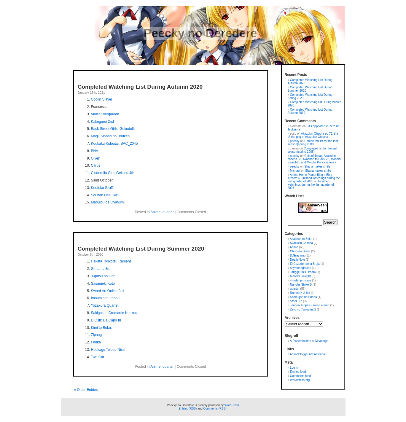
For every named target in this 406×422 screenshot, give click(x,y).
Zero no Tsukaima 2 (303, 309)
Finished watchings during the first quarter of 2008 (311, 184)
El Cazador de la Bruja (305, 263)
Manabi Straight (300, 276)
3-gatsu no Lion (103, 276)
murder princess (300, 280)
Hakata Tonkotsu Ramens (111, 261)
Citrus (95, 165)
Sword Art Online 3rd (107, 291)
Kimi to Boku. (101, 328)
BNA (94, 151)
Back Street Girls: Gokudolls (113, 129)
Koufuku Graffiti (103, 188)
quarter (168, 212)
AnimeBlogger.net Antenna (307, 354)
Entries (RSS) (188, 408)
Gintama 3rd (101, 269)
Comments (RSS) (215, 408)
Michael (295, 170)
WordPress (232, 405)
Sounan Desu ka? (105, 195)
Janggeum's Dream (303, 272)
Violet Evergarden (105, 114)
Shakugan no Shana (303, 297)
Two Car (97, 357)
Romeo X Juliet (300, 292)
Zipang (96, 335)
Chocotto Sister (300, 251)
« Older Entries (86, 390)
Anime (155, 212)
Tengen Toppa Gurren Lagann (309, 305)
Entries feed (298, 371)
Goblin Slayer (101, 99)
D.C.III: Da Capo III (106, 320)
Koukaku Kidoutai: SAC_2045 (114, 143)
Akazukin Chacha (301, 243)
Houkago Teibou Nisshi (109, 350)
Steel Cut (296, 301)
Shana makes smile (317, 166)
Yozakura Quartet (105, 305)
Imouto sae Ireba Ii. (106, 298)
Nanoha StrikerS (301, 284)
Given (95, 158)
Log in (294, 367)
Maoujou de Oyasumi (108, 202)
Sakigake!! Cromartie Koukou (114, 313)
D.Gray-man (298, 255)
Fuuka (96, 342)
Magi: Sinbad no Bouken (110, 136)
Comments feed (300, 376)
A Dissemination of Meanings (309, 341)
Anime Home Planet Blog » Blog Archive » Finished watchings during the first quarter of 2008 (314, 178)
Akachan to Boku (301, 239)
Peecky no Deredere (200, 33)
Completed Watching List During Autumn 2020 (140, 87)
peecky (295, 141)
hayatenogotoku (300, 268)
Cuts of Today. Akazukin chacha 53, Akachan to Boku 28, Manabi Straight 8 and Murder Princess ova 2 (314, 159)
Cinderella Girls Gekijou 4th (112, 173)
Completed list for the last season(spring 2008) (313, 142)
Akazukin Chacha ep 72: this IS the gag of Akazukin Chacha (313, 135)
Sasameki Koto (103, 283)
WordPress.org (300, 380)
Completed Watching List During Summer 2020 (141, 249)
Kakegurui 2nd (102, 122)
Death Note (297, 259)
